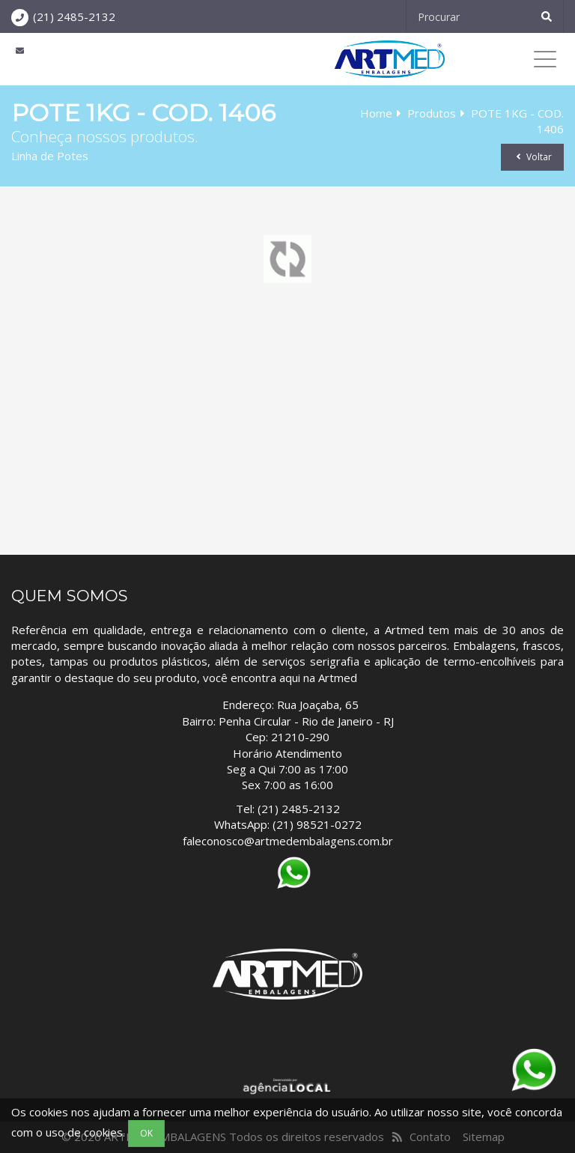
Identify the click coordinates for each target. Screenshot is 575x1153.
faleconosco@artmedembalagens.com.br (288, 840)
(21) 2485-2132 (74, 16)
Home (376, 113)
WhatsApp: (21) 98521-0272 (288, 824)
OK (146, 1133)
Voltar (532, 156)
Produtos (431, 113)
